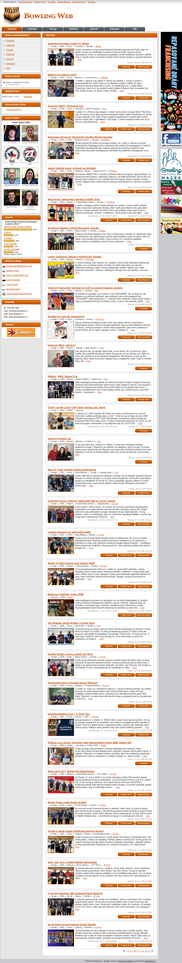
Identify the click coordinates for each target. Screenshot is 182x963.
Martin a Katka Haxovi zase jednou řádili (71, 563)
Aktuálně (11, 29)
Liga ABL (52, 2)
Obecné (94, 29)
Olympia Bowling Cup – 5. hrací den (69, 714)
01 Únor (115, 504)
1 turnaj (7, 232)
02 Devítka (90, 259)
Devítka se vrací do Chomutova (66, 316)
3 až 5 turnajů (10, 243)
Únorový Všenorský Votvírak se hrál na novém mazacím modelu (85, 287)
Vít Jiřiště (12, 134)
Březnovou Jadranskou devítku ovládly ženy (74, 199)
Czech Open (12, 284)
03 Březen (104, 78)
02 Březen (111, 202)
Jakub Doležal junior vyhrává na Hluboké (72, 168)
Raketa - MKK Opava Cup (62, 376)
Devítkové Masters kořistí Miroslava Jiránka (73, 228)
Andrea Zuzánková (30, 200)
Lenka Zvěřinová (30, 134)
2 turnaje (8, 238)
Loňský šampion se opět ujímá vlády (69, 532)
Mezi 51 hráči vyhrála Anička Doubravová (72, 469)
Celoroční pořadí (143, 615)
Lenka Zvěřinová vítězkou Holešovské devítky (74, 256)
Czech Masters (13, 280)
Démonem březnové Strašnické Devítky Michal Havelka (80, 137)
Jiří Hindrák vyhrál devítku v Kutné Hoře (71, 623)
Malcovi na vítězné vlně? (62, 74)
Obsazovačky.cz (26, 2)
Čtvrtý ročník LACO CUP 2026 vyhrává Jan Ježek (76, 407)
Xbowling (91, 2)
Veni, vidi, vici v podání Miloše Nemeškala (72, 862)
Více (79, 59)
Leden (70, 597)
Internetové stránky (125, 961)
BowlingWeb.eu (64, 2)
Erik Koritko (12, 198)
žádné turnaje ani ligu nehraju (17, 226)
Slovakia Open (13, 289)
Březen (98, 46)
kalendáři (28, 96)
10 (146, 951)
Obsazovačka (143, 67)
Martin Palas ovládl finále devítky (67, 802)
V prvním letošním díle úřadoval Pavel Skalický (75, 893)
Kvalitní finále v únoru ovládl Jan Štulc (70, 654)
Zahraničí (114, 29)
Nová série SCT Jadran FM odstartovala (71, 771)
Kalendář (32, 29)
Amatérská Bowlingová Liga (19, 266)
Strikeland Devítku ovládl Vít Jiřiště (68, 43)
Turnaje (53, 29)
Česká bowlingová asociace (19, 294)
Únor (104, 109)
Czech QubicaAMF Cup (17, 275)
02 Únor (101, 535)
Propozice (100, 319)
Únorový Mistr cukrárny (61, 345)
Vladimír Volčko (12, 177)
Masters (102, 231)
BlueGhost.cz (150, 961)
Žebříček (73, 29)
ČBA (12, 155)
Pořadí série (143, 98)
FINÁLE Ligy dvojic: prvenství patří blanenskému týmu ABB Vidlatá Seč (90, 742)
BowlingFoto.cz (79, 2)
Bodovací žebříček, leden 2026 (65, 594)
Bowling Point (40, 2)
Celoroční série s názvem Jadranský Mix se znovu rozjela (81, 501)
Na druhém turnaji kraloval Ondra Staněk (72, 924)
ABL (135, 29)
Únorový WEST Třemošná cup (65, 106)
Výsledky (126, 67)
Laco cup (79, 410)
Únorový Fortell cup (59, 438)
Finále (103, 745)
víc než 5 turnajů (11, 249)
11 (149, 951)
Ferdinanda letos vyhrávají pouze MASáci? (73, 682)
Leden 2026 (126, 615)
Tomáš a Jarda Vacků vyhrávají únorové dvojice (76, 831)
